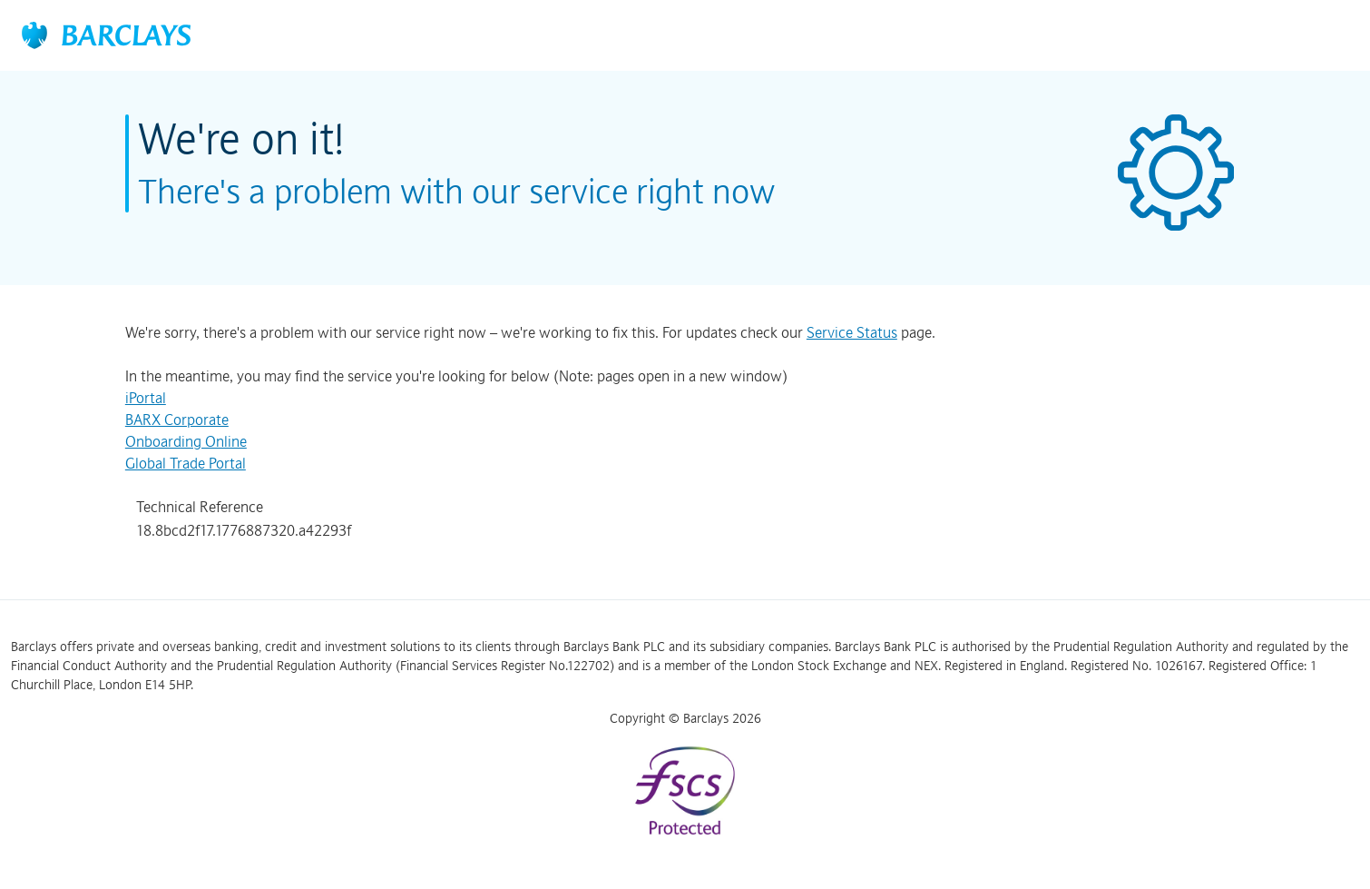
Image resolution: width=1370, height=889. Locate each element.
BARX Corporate (177, 419)
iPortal (145, 398)
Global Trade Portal (185, 463)
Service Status (852, 332)
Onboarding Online (186, 441)
